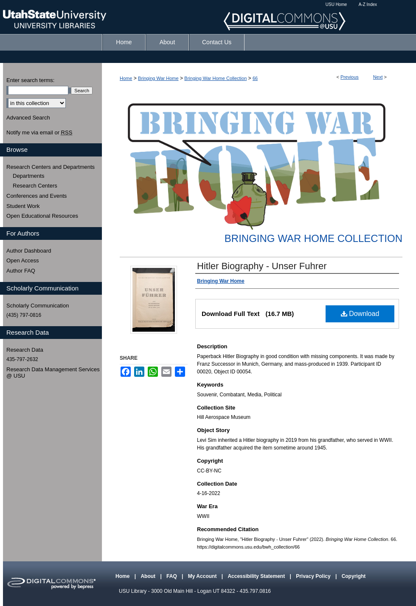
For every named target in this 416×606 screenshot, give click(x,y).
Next (378, 77)
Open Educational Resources (42, 216)
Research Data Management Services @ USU (53, 372)
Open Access (22, 260)
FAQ (172, 576)
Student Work (23, 206)
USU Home (336, 4)
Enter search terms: (30, 80)
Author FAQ (20, 270)
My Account (203, 576)
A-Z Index (368, 4)
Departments (28, 176)
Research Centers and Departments (50, 167)
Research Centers (35, 185)
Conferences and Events (36, 196)
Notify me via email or (39, 132)
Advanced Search (28, 117)
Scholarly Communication (37, 305)
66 (255, 78)
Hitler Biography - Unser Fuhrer (262, 266)
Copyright (354, 576)
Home (126, 78)
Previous (349, 77)
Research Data (24, 350)
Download (360, 313)
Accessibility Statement (257, 576)
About (149, 576)
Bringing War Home (158, 78)
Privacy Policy (314, 576)
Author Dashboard (28, 251)
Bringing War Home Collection (215, 78)
